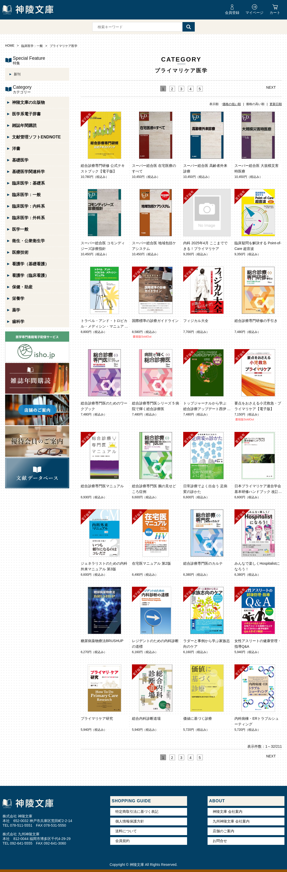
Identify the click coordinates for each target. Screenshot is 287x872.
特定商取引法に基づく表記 (136, 811)
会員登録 (232, 13)
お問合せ (220, 841)
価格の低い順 (231, 104)
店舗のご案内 (223, 831)
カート (275, 13)
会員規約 (122, 841)
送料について (126, 831)
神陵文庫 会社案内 (227, 811)
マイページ (254, 13)
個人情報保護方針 (129, 821)
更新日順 (276, 104)
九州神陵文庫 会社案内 (231, 821)
